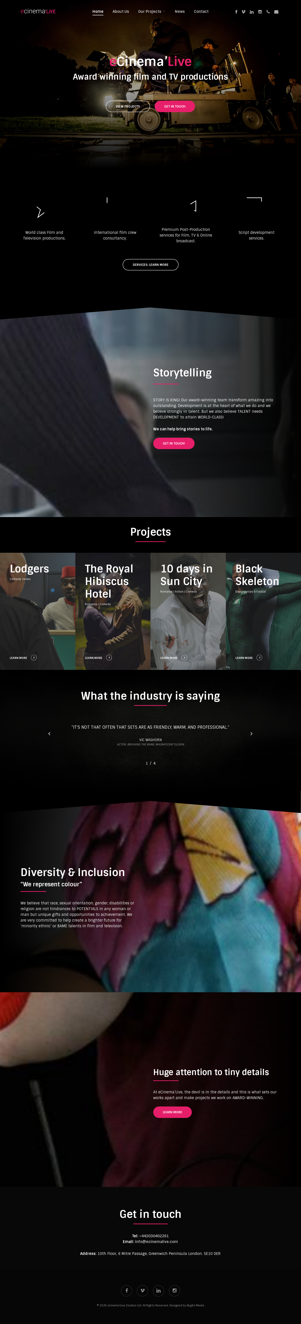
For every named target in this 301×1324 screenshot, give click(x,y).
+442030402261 (154, 1236)
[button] (128, 106)
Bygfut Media (195, 1305)
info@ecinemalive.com (156, 1241)
